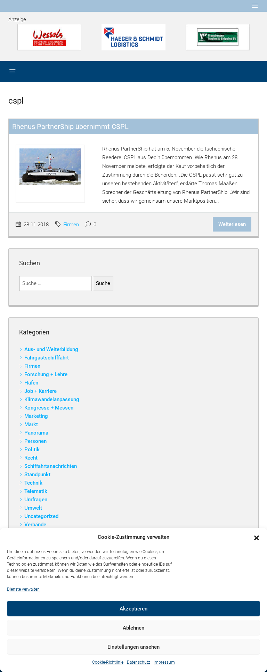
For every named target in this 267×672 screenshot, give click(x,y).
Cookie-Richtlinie (107, 662)
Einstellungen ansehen (133, 647)
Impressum (164, 662)
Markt (31, 424)
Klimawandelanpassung (51, 399)
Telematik (35, 491)
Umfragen (35, 499)
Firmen (71, 224)
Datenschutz (138, 662)
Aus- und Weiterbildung (51, 349)
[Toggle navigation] (255, 6)
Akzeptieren (133, 609)
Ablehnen (133, 628)
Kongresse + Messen (48, 408)
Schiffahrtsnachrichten (50, 466)
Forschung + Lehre (45, 374)
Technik (33, 483)
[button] (256, 537)
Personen (35, 441)
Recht (31, 458)
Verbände (35, 524)
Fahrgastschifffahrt (46, 358)
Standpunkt (37, 474)
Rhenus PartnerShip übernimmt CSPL (70, 126)
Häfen (31, 383)
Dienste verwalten (23, 589)
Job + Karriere (40, 391)
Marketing (36, 416)
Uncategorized (41, 516)
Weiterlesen (232, 224)
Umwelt (33, 508)
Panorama (36, 433)
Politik (32, 449)
